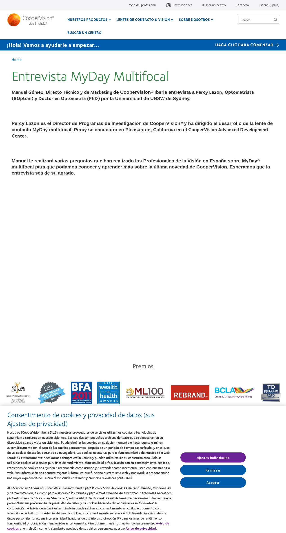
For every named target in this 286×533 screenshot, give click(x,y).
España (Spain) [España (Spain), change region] (269, 4)
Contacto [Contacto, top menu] (242, 4)
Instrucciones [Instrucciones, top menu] (182, 4)
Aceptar (212, 485)
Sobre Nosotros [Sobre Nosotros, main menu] (194, 19)
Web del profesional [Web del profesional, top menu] (142, 4)
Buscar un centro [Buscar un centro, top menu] (214, 4)
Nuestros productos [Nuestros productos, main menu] (87, 19)
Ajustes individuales (213, 460)
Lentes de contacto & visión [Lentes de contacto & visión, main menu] (143, 19)
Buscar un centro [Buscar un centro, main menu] (84, 32)
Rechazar (213, 472)
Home (17, 59)
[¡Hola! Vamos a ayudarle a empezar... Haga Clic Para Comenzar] (143, 44)
